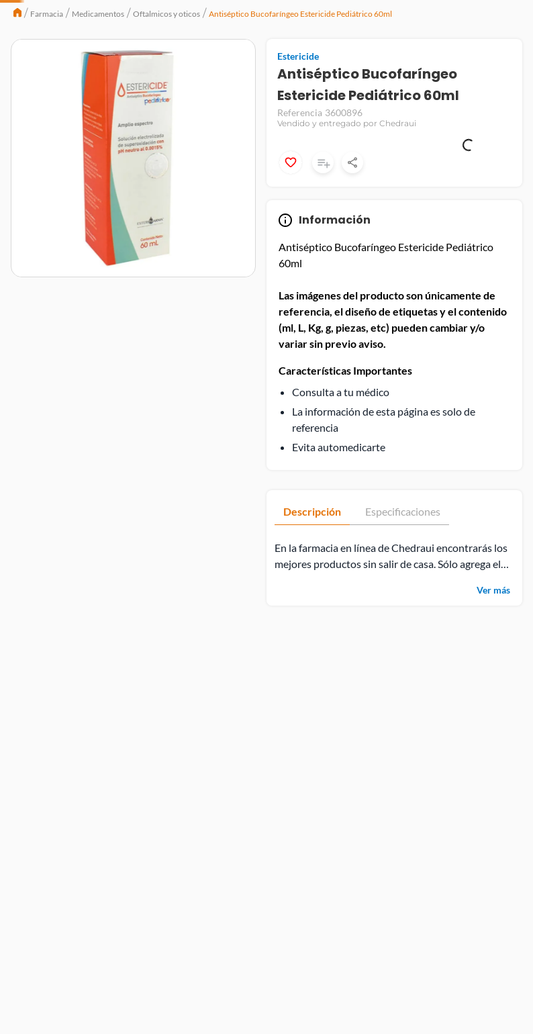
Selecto (82, 16)
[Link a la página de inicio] (17, 90)
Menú (37, 55)
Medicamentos (98, 91)
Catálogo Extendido (131, 16)
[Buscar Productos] (262, 55)
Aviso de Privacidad (464, 991)
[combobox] (235, 55)
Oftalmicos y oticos (166, 91)
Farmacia (46, 91)
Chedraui (36, 16)
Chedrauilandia (198, 16)
